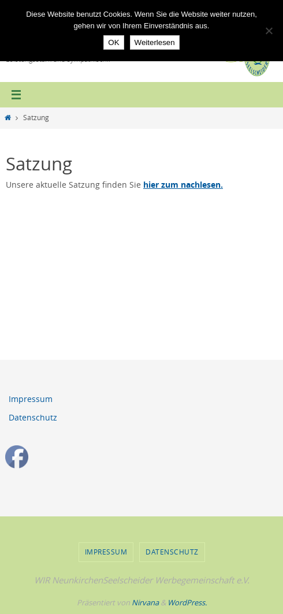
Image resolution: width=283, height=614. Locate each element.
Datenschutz (33, 417)
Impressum (31, 398)
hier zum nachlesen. (183, 185)
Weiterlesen (155, 42)
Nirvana (145, 602)
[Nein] (268, 30)
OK (113, 42)
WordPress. (187, 602)
